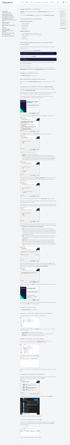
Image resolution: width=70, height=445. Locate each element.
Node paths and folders (6, 29)
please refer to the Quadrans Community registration (33, 226)
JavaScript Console (5, 23)
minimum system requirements (42, 266)
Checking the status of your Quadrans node (8, 26)
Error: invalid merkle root (6, 34)
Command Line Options (6, 22)
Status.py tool (4, 27)
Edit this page (63, 28)
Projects (57, 2)
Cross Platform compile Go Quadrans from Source (9, 20)
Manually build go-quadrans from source (63, 20)
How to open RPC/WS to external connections (7, 31)
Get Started (22, 2)
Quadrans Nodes (5, 11)
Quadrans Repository (42, 11)
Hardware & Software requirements (63, 11)
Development (51, 2)
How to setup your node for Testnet (8, 33)
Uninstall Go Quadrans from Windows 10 (63, 25)
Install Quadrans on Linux (6, 12)
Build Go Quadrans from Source (7, 18)
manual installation (30, 15)
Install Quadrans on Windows (7, 14)
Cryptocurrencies (37, 2)
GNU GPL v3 (37, 133)
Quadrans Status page (40, 177)
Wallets (31, 2)
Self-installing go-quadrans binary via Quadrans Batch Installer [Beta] (63, 14)
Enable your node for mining (63, 17)
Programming (45, 2)
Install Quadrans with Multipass (7, 15)
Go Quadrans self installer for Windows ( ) (63, 22)
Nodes (27, 2)
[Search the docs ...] (9, 8)
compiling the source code (49, 15)
